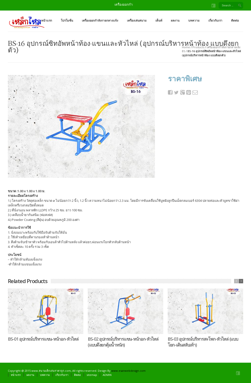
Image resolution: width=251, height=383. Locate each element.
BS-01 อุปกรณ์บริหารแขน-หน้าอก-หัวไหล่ (43, 339)
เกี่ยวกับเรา (215, 20)
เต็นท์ (158, 20)
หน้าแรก (46, 20)
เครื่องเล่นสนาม (137, 20)
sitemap (92, 375)
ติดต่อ (235, 20)
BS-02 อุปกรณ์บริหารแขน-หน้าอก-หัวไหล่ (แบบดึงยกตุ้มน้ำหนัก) (123, 341)
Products (198, 47)
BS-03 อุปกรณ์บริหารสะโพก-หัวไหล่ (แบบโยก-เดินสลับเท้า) (203, 341)
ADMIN (107, 375)
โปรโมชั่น (67, 20)
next (241, 281)
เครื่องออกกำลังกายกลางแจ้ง (100, 20)
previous (236, 281)
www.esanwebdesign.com (128, 370)
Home (186, 47)
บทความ (194, 20)
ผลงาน (175, 20)
